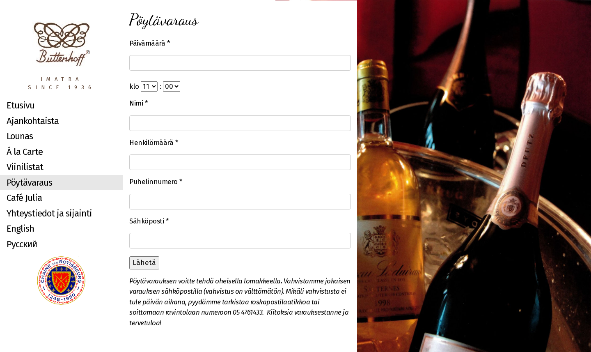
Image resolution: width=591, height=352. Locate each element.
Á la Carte (25, 151)
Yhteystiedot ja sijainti (49, 213)
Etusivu (20, 105)
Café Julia (24, 197)
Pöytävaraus (29, 182)
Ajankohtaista (33, 121)
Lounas (20, 136)
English (20, 228)
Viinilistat (25, 167)
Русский (22, 244)
